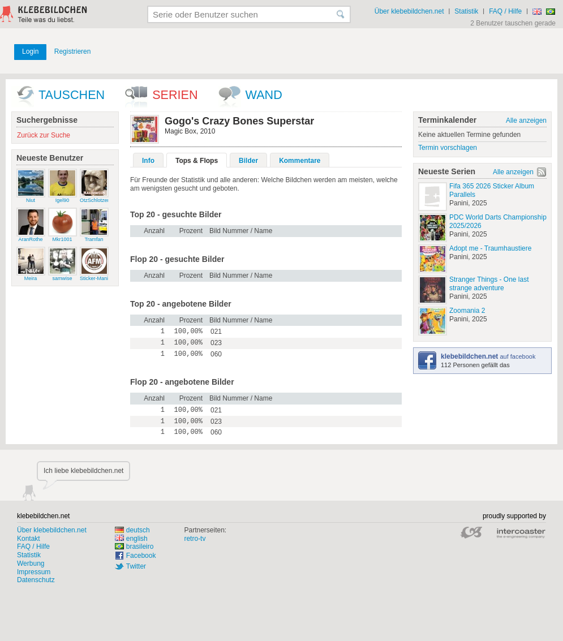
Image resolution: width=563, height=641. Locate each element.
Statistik (466, 11)
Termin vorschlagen (447, 148)
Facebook (141, 556)
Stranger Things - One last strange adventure (489, 284)
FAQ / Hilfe (505, 11)
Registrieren (72, 51)
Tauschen (71, 95)
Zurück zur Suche (43, 135)
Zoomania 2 (467, 311)
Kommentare (299, 161)
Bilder (248, 161)
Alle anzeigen (526, 120)
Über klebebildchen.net (409, 11)
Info (148, 161)
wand (264, 95)
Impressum (33, 572)
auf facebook (488, 356)
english (131, 539)
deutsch (132, 530)
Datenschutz (36, 580)
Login (30, 51)
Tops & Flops (196, 161)
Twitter (136, 566)
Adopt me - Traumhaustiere (490, 248)
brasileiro (134, 546)
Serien (174, 95)
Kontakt (28, 539)
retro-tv (194, 539)
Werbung (30, 563)
